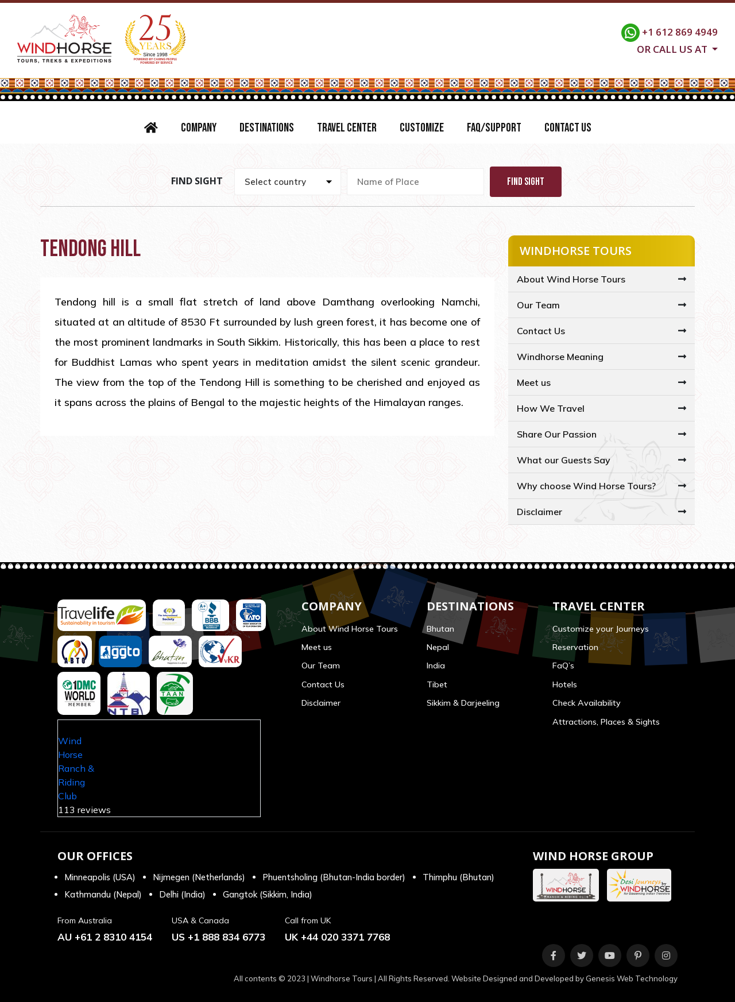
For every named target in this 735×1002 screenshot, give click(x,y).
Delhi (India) (182, 894)
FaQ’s (563, 665)
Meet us (534, 382)
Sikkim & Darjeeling (463, 703)
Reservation (575, 647)
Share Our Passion (557, 434)
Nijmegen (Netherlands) (199, 877)
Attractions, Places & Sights (606, 722)
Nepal (438, 647)
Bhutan (440, 629)
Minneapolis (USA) (100, 877)
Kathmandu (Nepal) (103, 894)
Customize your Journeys (600, 629)
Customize (422, 128)
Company (198, 128)
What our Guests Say (563, 460)
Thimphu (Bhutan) (458, 877)
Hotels (564, 684)
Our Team (538, 305)
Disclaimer (539, 511)
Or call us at (673, 48)
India (436, 665)
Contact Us (567, 128)
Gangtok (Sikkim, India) (267, 894)
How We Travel (551, 408)
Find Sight (525, 182)
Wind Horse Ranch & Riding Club (76, 768)
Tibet (437, 684)
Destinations (266, 128)
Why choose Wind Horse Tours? (586, 486)
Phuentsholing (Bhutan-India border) (333, 877)
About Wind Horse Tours (571, 279)
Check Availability (586, 703)
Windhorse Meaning (560, 356)
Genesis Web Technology (632, 978)
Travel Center (347, 128)
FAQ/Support (494, 128)
